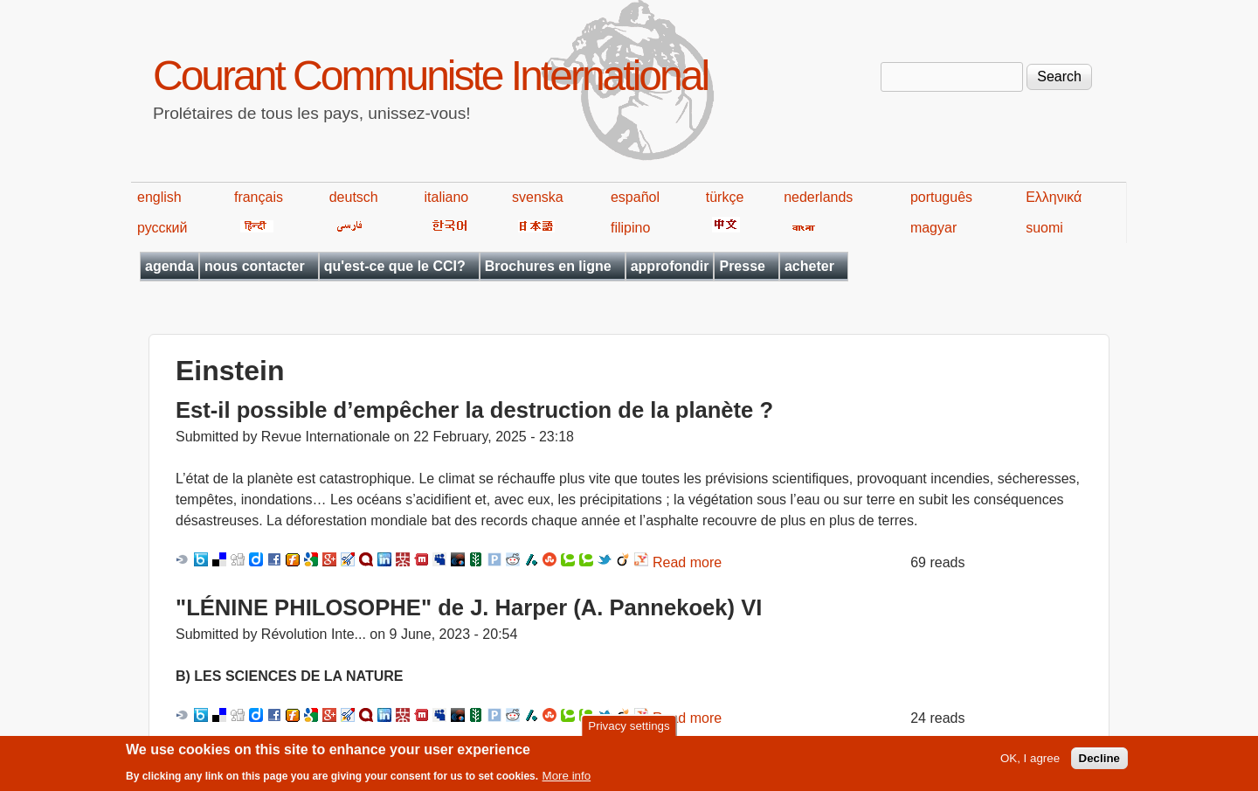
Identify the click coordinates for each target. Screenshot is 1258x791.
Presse (742, 266)
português (941, 197)
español (635, 197)
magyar (933, 227)
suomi (1044, 227)
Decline (1099, 763)
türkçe (725, 197)
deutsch (353, 197)
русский (162, 227)
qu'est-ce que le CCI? (395, 266)
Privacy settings (628, 731)
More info (567, 780)
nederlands (818, 197)
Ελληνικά (1054, 197)
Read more (687, 562)
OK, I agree (1030, 763)
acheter (809, 266)
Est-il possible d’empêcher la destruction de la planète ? (474, 410)
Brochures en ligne (548, 266)
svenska (537, 197)
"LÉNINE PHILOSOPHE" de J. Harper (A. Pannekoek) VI (469, 607)
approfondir (670, 266)
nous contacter (254, 266)
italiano (447, 197)
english (159, 197)
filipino (630, 227)
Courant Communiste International (430, 75)
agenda (169, 266)
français (258, 197)
